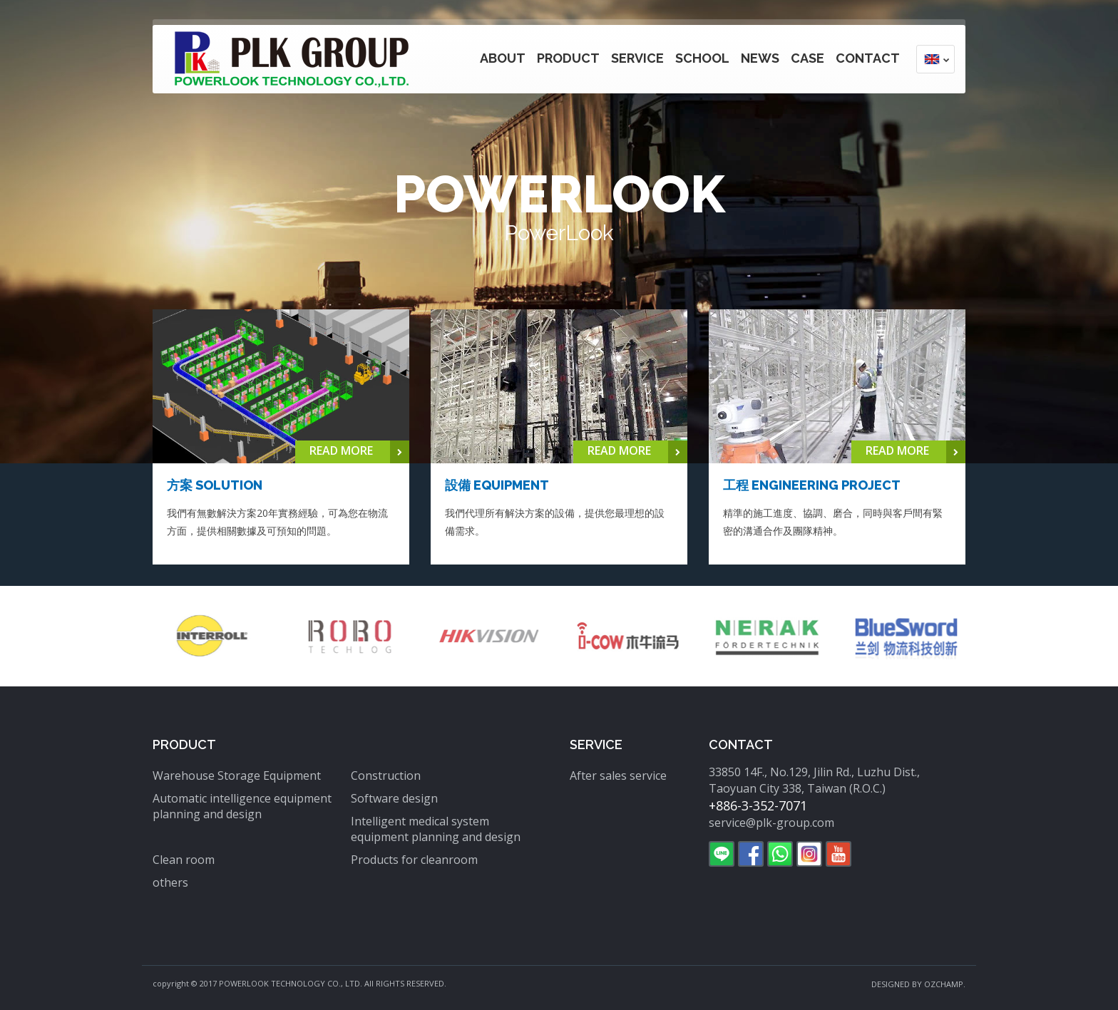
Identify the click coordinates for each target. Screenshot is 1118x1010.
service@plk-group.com (771, 822)
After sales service (618, 775)
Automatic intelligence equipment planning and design (242, 806)
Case (807, 58)
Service (637, 58)
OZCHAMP (943, 984)
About (502, 58)
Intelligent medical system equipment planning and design (435, 829)
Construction (386, 775)
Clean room (184, 859)
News (760, 58)
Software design (394, 798)
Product (568, 58)
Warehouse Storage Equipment (237, 775)
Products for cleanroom (414, 859)
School (702, 58)
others (170, 882)
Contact (868, 58)
